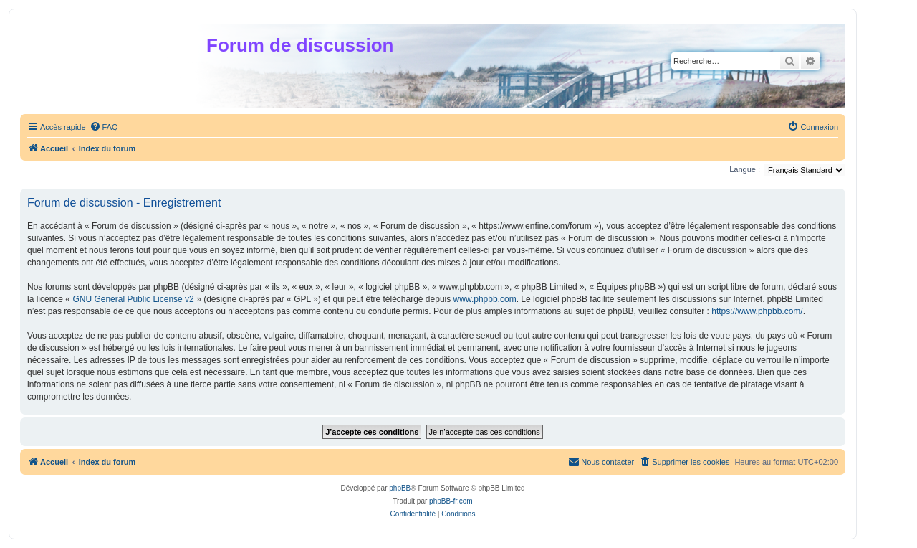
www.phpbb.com (485, 299)
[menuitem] (104, 127)
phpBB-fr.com (451, 501)
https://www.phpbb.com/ (756, 311)
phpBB (400, 488)
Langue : (744, 169)
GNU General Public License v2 (132, 299)
